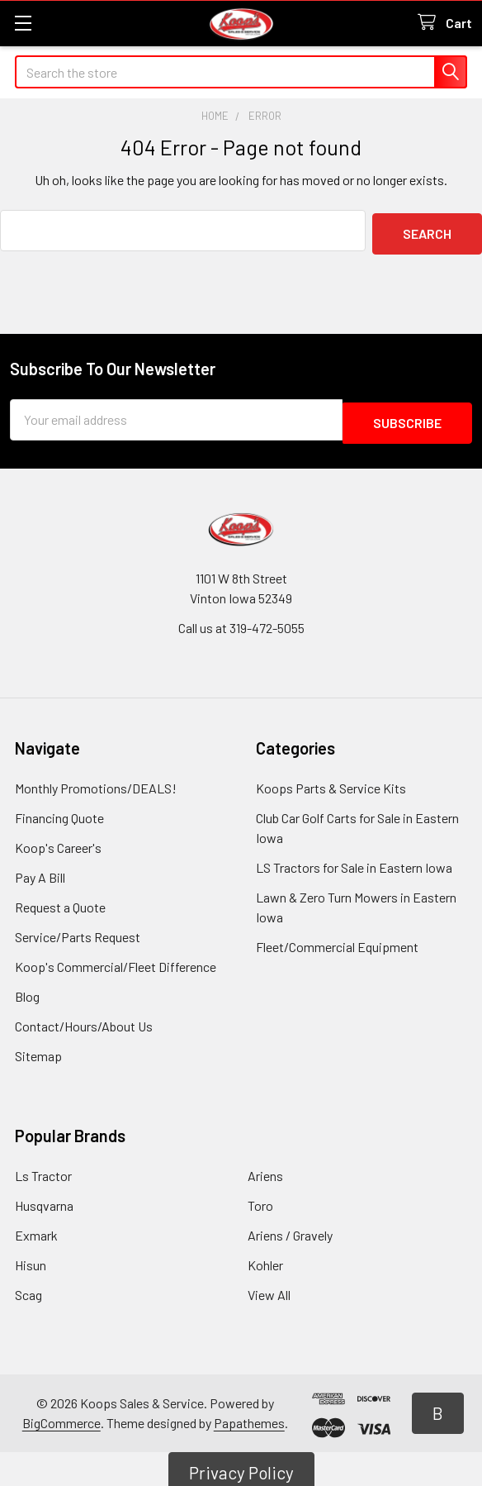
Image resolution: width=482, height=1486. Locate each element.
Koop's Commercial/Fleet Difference (115, 960)
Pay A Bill (40, 871)
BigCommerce (61, 1416)
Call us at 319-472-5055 (241, 621)
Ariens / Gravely (290, 1228)
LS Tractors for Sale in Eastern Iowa (354, 861)
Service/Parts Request (77, 930)
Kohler (265, 1258)
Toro (260, 1199)
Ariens (265, 1169)
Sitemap (38, 1049)
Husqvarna (44, 1199)
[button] (438, 1406)
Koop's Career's (58, 841)
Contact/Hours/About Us (84, 1019)
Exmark (36, 1228)
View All (269, 1288)
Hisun (30, 1258)
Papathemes (249, 1416)
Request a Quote (60, 900)
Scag (28, 1288)
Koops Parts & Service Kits (331, 781)
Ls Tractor (43, 1169)
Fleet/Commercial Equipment (337, 940)
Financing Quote (59, 811)
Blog (27, 990)
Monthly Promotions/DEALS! (96, 781)
